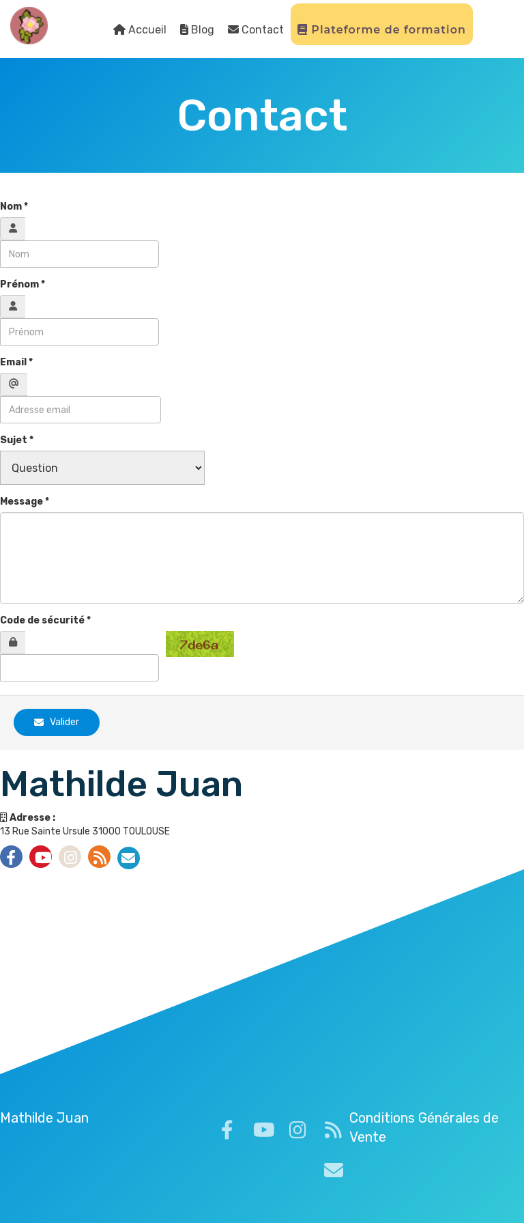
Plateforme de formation (381, 29)
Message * (24, 501)
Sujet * (16, 440)
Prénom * (22, 284)
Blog (197, 29)
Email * (16, 362)
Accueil (139, 29)
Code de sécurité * (45, 620)
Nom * (14, 206)
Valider (56, 722)
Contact (256, 29)
